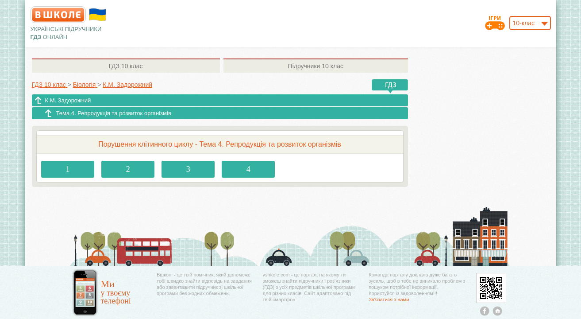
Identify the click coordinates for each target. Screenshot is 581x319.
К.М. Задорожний (68, 100)
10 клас (125, 66)
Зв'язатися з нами (389, 299)
